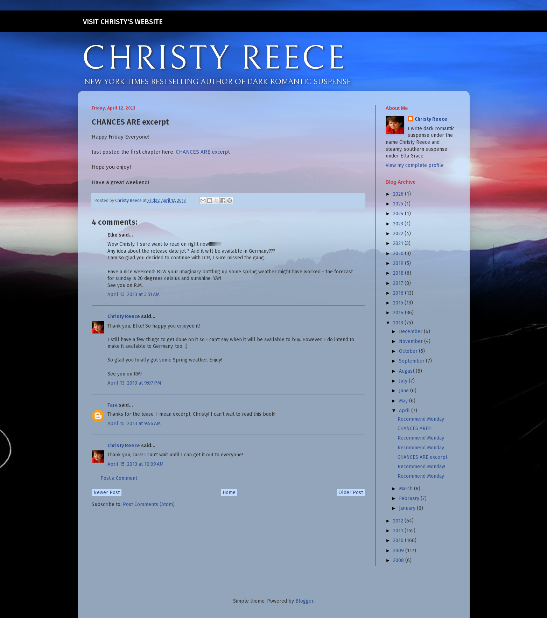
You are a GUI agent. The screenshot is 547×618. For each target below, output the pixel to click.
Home (229, 493)
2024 (399, 214)
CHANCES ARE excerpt (203, 152)
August (407, 371)
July (404, 381)
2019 (399, 263)
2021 (399, 243)
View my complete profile (415, 165)
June (404, 391)
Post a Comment (118, 478)
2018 (399, 273)
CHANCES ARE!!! (415, 428)
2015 (399, 303)
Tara (112, 405)
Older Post (350, 493)
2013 (399, 323)
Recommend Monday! (421, 467)
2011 (399, 531)
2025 (399, 204)
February (410, 498)
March (406, 489)
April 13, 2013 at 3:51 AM (133, 294)
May (404, 401)
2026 (399, 194)
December (411, 332)
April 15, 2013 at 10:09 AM (135, 464)
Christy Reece (123, 316)
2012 (399, 521)
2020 (399, 254)
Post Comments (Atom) (149, 504)
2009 (399, 551)
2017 (399, 283)
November (411, 341)
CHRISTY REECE (214, 59)
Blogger (304, 601)
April (405, 411)
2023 (399, 224)
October (409, 351)
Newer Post (106, 493)
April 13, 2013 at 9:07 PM (134, 383)
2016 (399, 293)
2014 (399, 313)
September (412, 361)
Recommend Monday (421, 419)
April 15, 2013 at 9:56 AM (134, 424)
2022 (399, 234)
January (408, 508)
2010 (399, 540)
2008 (399, 560)
